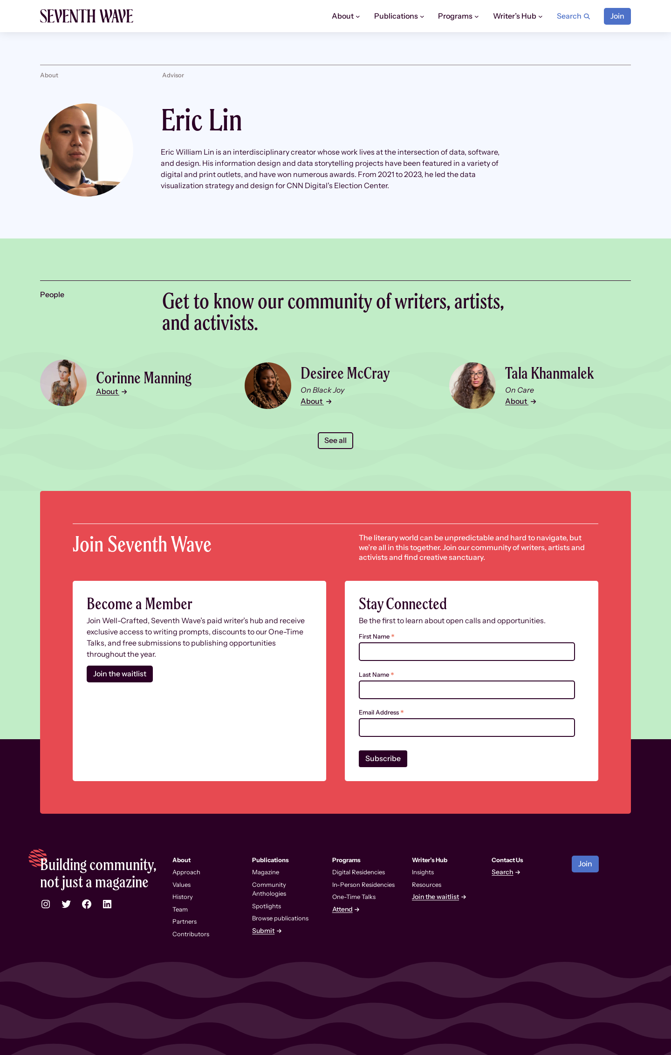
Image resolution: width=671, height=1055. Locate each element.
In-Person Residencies (363, 884)
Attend (342, 909)
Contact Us (507, 860)
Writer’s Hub (429, 860)
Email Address (381, 712)
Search (502, 872)
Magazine (265, 872)
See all (335, 440)
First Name (377, 636)
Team (180, 909)
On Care (520, 390)
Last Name (376, 674)
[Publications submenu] (422, 16)
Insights (423, 872)
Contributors (190, 934)
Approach (186, 872)
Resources (426, 884)
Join (617, 16)
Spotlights (266, 906)
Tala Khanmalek (550, 372)
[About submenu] (358, 16)
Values (181, 884)
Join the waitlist (119, 673)
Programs (346, 860)
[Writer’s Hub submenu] (540, 16)
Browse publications (280, 918)
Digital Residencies (358, 872)
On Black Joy (322, 390)
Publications (270, 860)
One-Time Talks (354, 896)
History (182, 896)
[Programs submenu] (476, 16)
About (107, 391)
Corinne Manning (144, 377)
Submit (263, 931)
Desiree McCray (345, 372)
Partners (184, 921)
